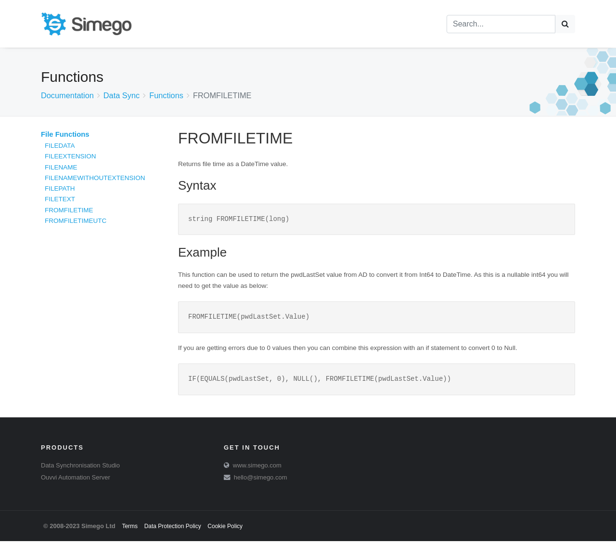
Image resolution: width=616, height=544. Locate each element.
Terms (130, 529)
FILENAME (61, 167)
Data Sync (121, 95)
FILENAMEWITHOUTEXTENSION (95, 177)
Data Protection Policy (172, 529)
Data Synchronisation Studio (80, 468)
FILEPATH (60, 188)
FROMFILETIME (69, 210)
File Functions (65, 134)
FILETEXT (60, 199)
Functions (166, 95)
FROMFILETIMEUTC (75, 220)
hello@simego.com (260, 480)
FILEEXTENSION (70, 156)
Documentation (67, 95)
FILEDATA (60, 145)
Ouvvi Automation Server (75, 480)
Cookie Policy (225, 529)
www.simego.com (257, 468)
